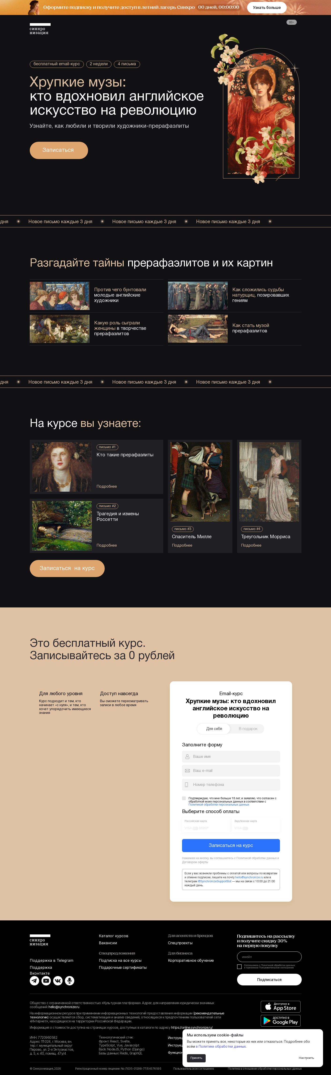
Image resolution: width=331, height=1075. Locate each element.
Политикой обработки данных (256, 858)
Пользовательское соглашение (193, 1068)
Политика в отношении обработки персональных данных (265, 1068)
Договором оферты (195, 862)
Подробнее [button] (251, 545)
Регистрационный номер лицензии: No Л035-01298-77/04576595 (118, 1068)
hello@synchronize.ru (249, 877)
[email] (269, 957)
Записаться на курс (231, 846)
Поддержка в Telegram (51, 960)
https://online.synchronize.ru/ (192, 1027)
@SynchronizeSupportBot (214, 881)
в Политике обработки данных (221, 1046)
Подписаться (269, 979)
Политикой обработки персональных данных (219, 804)
